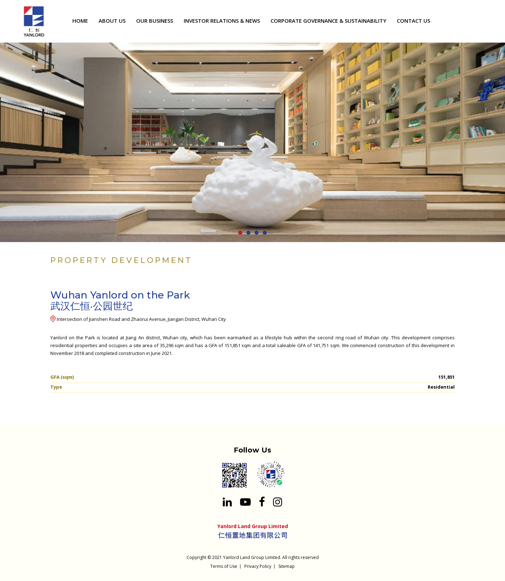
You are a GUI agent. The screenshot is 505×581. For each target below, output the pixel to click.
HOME (80, 20)
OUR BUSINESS (154, 20)
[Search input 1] (484, 22)
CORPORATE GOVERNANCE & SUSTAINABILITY (328, 20)
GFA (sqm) (62, 377)
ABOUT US (112, 20)
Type (56, 387)
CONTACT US (413, 20)
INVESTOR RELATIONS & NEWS (222, 20)
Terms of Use (223, 566)
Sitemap (286, 566)
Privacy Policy (257, 566)
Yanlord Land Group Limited (251, 557)
